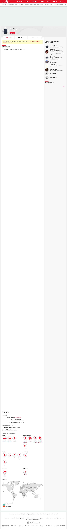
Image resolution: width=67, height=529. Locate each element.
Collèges (21, 4)
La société (27, 518)
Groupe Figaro (28, 519)
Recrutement (37, 518)
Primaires (27, 4)
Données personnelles (44, 518)
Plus (55, 1)
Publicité (18, 518)
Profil (10, 37)
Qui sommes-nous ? (6, 518)
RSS (15, 518)
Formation (23, 518)
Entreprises (40, 4)
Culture (34, 1)
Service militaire (48, 4)
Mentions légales (61, 518)
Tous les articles (31, 518)
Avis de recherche (59, 4)
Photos (22, 37)
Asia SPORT (52, 64)
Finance (42, 1)
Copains (36, 37)
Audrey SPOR (53, 45)
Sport (27, 1)
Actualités (20, 1)
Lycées (16, 4)
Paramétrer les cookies (53, 518)
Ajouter (12, 33)
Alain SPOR (52, 61)
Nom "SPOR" (53, 73)
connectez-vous (30, 41)
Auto (48, 1)
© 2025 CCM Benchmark (36, 519)
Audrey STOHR (53, 49)
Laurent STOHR (53, 69)
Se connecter (10, 4)
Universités (33, 4)
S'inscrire (3, 4)
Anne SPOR (52, 56)
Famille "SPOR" (53, 77)
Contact (12, 518)
